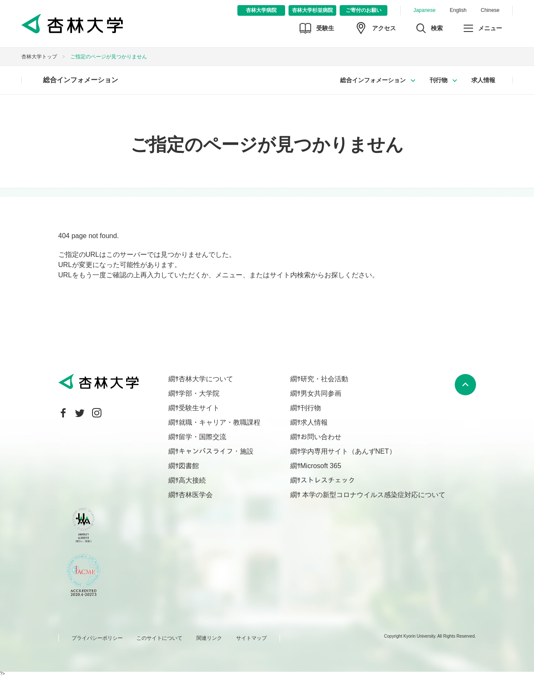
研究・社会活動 (324, 379)
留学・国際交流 (202, 436)
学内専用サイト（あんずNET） (348, 451)
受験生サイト (199, 407)
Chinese (490, 10)
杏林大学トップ (39, 57)
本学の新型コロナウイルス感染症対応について (372, 494)
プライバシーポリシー (97, 638)
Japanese (424, 10)
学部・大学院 (199, 393)
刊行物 (438, 80)
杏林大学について (206, 379)
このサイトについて (159, 638)
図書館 (189, 465)
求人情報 (483, 80)
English (458, 10)
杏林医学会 (196, 494)
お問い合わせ (320, 436)
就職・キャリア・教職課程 (219, 422)
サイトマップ (251, 638)
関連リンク (209, 638)
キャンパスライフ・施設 (216, 451)
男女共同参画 (320, 393)
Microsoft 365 (320, 465)
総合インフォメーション (80, 79)
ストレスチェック (327, 480)
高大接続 (192, 480)
